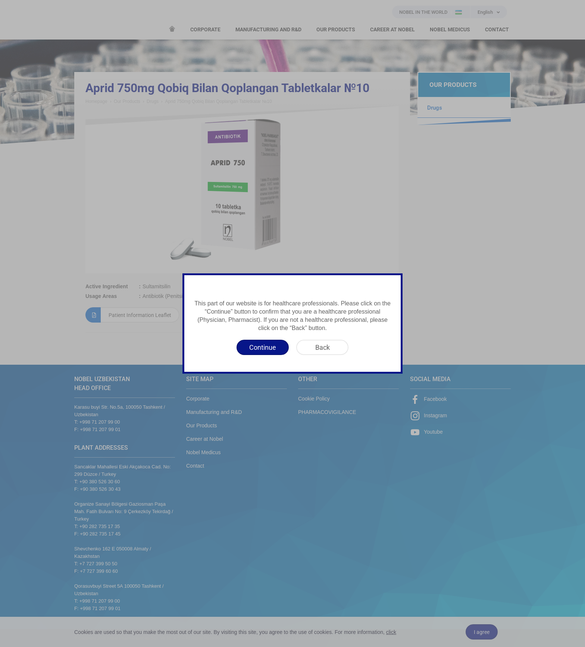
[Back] (322, 347)
